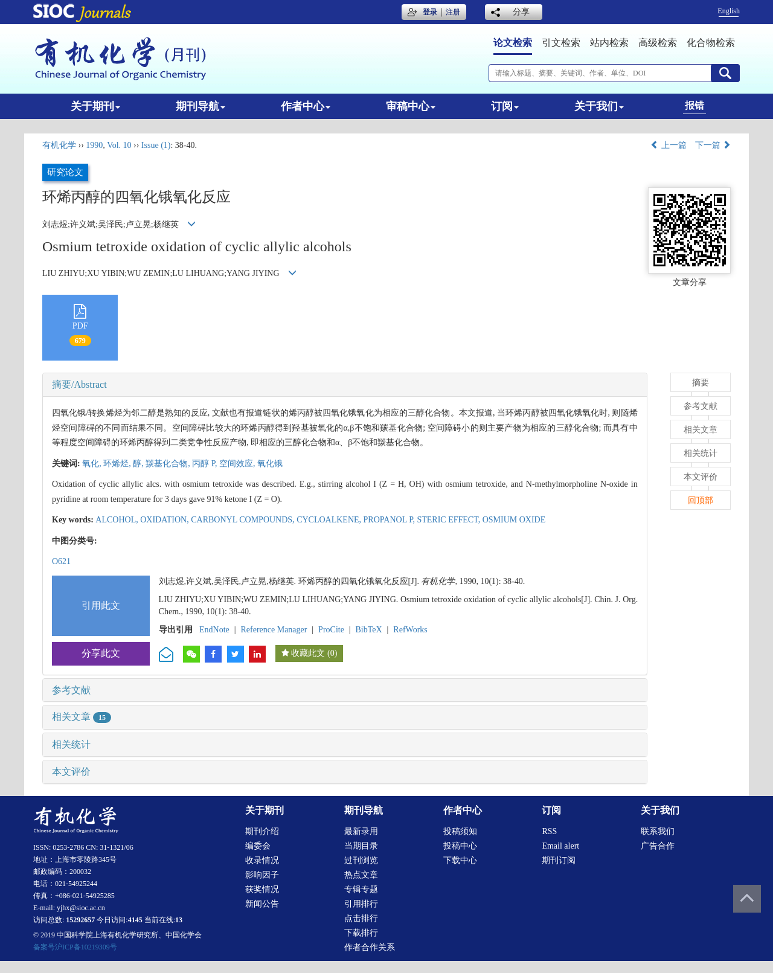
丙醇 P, (205, 463)
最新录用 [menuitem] (361, 831)
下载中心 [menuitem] (460, 860)
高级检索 (657, 42)
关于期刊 (95, 106)
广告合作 (658, 845)
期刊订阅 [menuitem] (559, 860)
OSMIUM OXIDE (514, 519)
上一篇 (668, 145)
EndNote (214, 629)
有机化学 (59, 145)
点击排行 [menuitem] (361, 918)
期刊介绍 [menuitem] (262, 831)
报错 (694, 105)
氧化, (92, 463)
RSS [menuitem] (549, 831)
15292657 (80, 920)
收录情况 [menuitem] (262, 860)
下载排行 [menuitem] (361, 932)
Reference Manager (273, 629)
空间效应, (238, 463)
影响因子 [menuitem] (262, 874)
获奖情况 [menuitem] (262, 889)
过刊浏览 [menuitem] (361, 860)
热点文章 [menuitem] (361, 874)
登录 (430, 12)
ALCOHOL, (117, 519)
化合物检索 (711, 42)
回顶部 (700, 500)
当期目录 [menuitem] (361, 845)
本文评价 (71, 771)
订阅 (505, 106)
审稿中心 (410, 106)
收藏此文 (308, 653)
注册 (453, 12)
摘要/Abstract (79, 384)
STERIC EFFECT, (449, 519)
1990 (94, 145)
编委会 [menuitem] (258, 845)
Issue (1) (156, 145)
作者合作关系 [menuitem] (369, 947)
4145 (135, 920)
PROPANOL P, (390, 519)
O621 (61, 561)
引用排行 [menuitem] (361, 903)
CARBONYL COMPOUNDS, (244, 519)
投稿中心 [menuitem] (460, 845)
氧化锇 (270, 463)
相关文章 (81, 716)
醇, (139, 463)
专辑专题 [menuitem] (361, 889)
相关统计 (71, 744)
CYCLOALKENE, (330, 519)
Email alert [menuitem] (560, 845)
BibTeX (369, 629)
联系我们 (658, 831)
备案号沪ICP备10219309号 (75, 947)
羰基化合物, (169, 463)
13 (178, 920)
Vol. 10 (119, 145)
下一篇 (713, 145)
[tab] (345, 384)
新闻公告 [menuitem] (262, 903)
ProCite (331, 629)
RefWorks (410, 629)
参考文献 (71, 690)
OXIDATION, (165, 519)
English (728, 11)
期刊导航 (200, 106)
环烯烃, (118, 463)
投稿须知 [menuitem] (460, 831)
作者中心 (305, 106)
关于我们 (599, 106)
